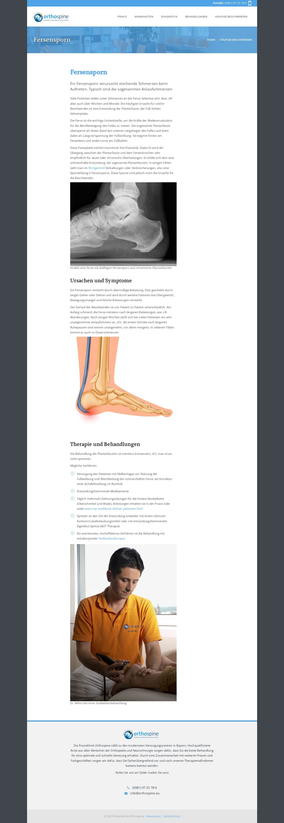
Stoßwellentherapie (112, 538)
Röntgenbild (96, 168)
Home (211, 39)
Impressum (153, 816)
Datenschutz (172, 816)
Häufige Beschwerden (231, 16)
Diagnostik (169, 16)
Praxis (122, 16)
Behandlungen (196, 16)
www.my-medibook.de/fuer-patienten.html (114, 509)
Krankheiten (144, 16)
